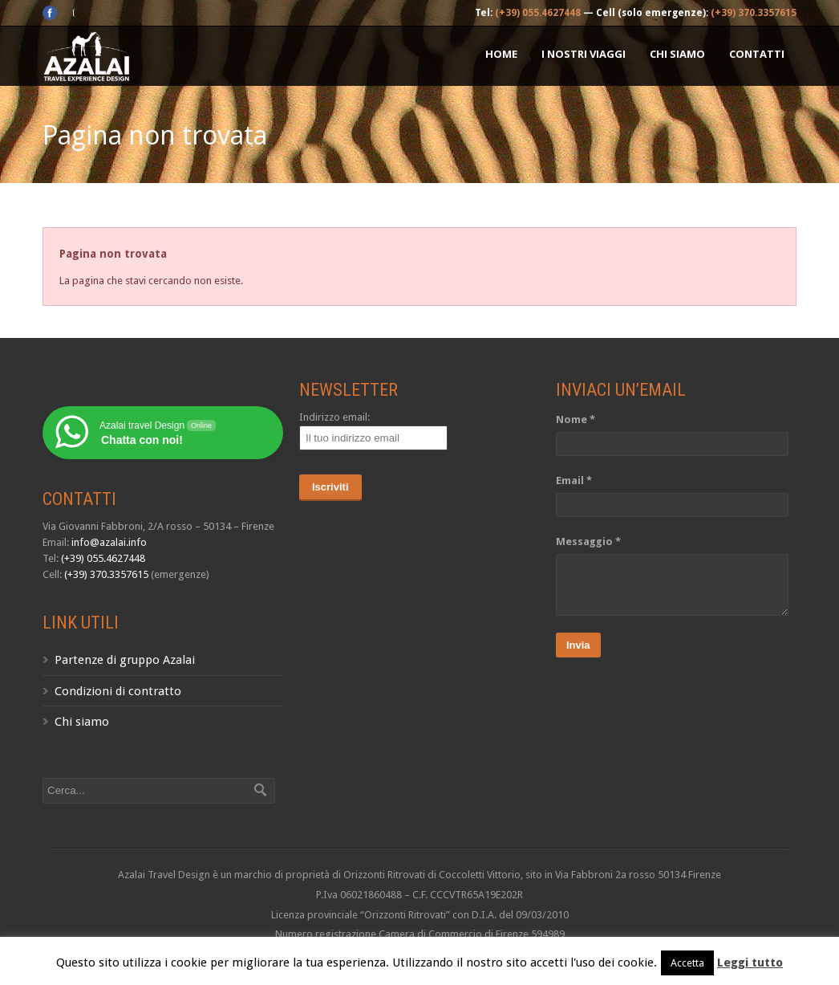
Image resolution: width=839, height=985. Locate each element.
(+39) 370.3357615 (753, 12)
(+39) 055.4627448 (538, 12)
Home (501, 54)
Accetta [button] (687, 963)
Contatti (756, 54)
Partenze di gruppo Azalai (125, 660)
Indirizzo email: (334, 417)
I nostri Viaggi (583, 54)
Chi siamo (677, 54)
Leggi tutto (750, 962)
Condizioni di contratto (118, 691)
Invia (578, 645)
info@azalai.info (109, 542)
